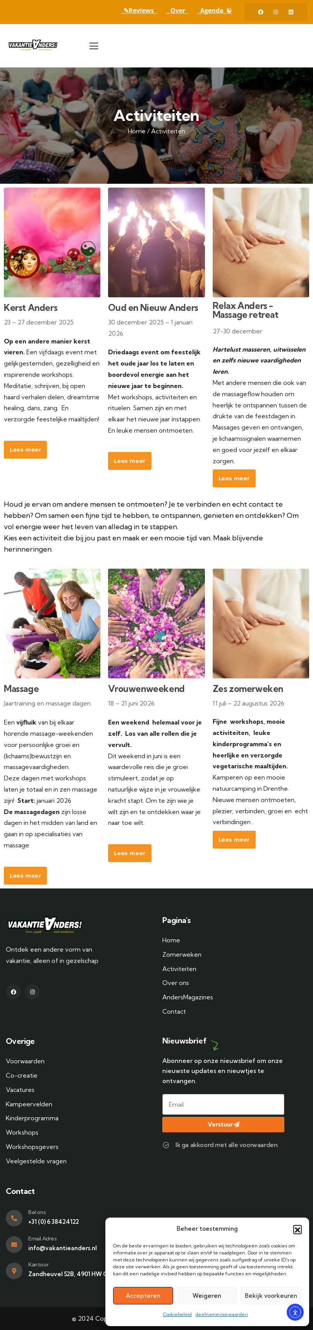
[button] (297, 1229)
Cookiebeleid (177, 1314)
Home (137, 131)
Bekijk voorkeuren (271, 1295)
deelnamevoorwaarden (222, 1314)
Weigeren (207, 1295)
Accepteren (143, 1295)
